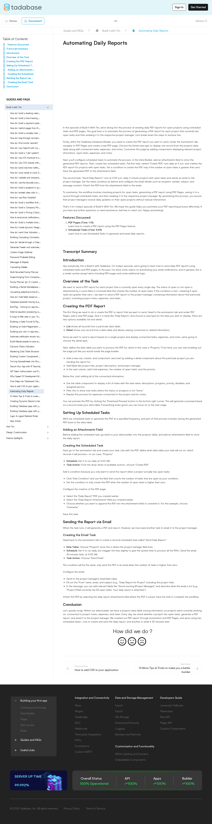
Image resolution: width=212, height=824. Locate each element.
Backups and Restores (128, 734)
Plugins (79, 711)
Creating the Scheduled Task (21, 74)
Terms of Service (95, 808)
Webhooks (81, 728)
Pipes (78, 705)
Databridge (81, 717)
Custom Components (173, 728)
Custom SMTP (83, 751)
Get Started (198, 7)
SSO (77, 722)
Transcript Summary (17, 48)
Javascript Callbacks (171, 705)
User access (27, 725)
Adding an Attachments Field (21, 69)
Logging (120, 728)
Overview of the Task (17, 57)
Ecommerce (82, 746)
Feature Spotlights (14, 438)
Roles (23, 730)
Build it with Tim (14, 107)
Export (119, 711)
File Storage (122, 717)
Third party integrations (88, 734)
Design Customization (16, 432)
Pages (23, 719)
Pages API (166, 722)
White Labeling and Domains (131, 754)
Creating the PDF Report (19, 61)
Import (119, 705)
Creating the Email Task (20, 82)
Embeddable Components (130, 759)
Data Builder (27, 713)
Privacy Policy (72, 808)
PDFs (78, 740)
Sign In (179, 7)
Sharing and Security (127, 722)
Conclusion (12, 86)
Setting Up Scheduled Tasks (20, 65)
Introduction (13, 53)
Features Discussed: (18, 44)
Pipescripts (166, 711)
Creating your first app (33, 707)
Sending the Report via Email (20, 78)
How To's (10, 426)
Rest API (165, 717)
